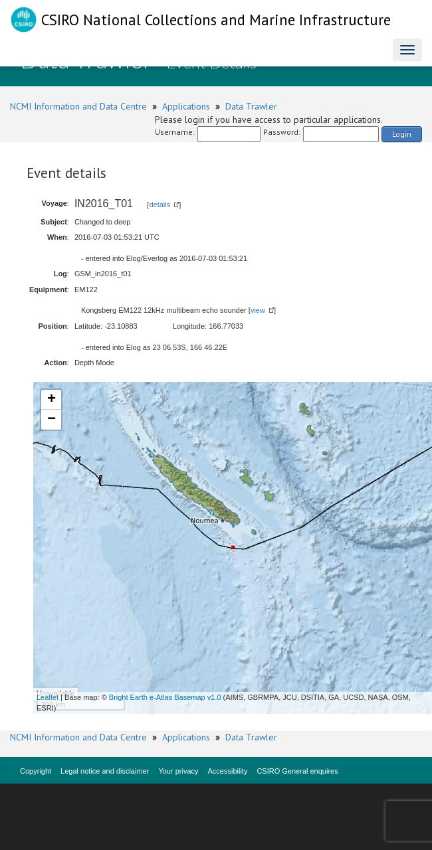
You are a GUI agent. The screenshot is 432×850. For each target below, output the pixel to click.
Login (401, 134)
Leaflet (47, 697)
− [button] (51, 420)
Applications (186, 106)
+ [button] (51, 400)
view (258, 310)
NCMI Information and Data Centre (78, 106)
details (159, 205)
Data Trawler (251, 106)
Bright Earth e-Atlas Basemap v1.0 (165, 697)
